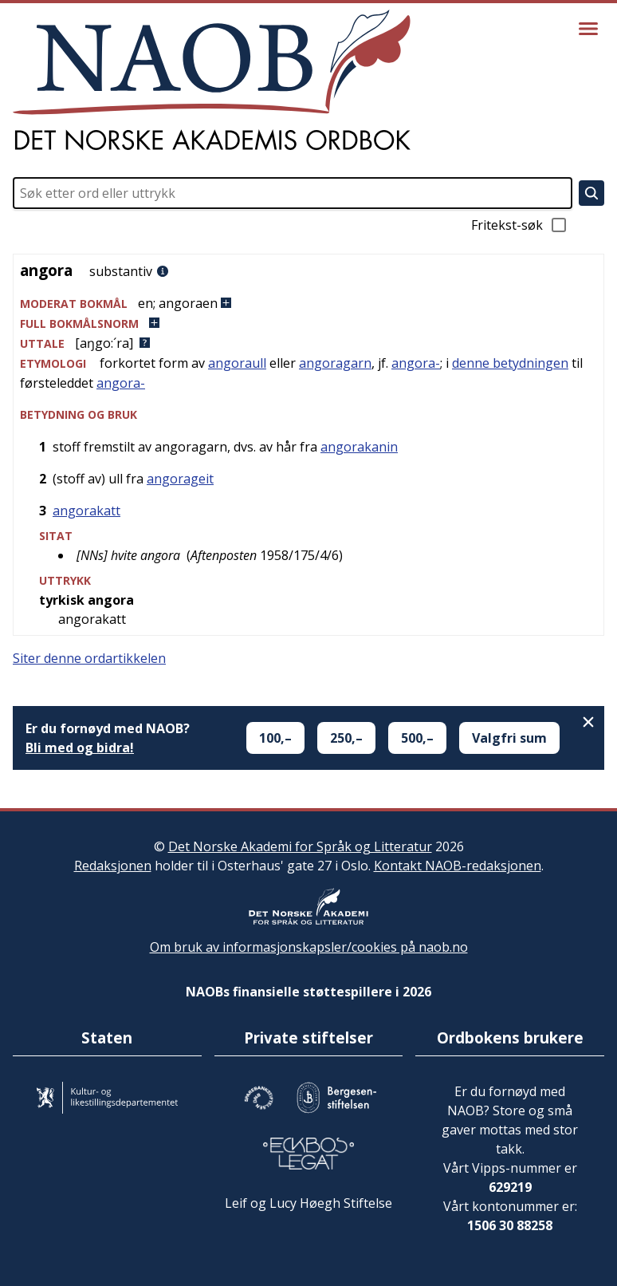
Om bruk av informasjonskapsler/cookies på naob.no (309, 947)
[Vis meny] (588, 28)
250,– (346, 738)
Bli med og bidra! (80, 747)
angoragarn (335, 363)
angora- (415, 363)
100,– (275, 738)
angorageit (180, 478)
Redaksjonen (112, 865)
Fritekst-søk (519, 225)
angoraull (237, 363)
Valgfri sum (509, 738)
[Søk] (591, 193)
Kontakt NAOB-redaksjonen (457, 865)
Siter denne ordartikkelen (89, 658)
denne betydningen (510, 363)
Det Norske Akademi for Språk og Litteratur (300, 846)
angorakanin (359, 447)
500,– (417, 738)
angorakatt (86, 510)
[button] (308, 304)
